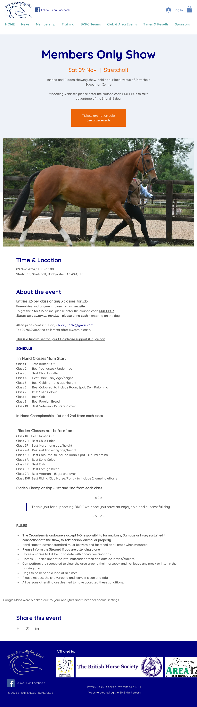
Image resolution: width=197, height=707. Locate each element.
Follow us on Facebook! (55, 10)
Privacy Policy (96, 687)
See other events (99, 120)
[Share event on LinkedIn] (37, 628)
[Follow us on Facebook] (37, 9)
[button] (189, 9)
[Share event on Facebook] (18, 628)
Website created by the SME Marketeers (114, 692)
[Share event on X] (27, 628)
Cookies (111, 687)
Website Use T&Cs (130, 687)
